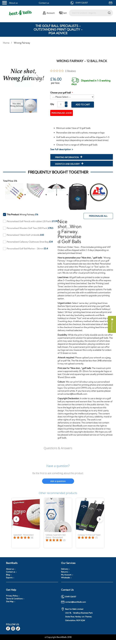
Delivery (64, 569)
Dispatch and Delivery (67, 164)
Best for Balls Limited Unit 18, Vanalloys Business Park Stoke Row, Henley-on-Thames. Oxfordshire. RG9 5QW (77, 614)
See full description (60, 149)
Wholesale (65, 578)
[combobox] (91, 13)
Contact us (44, 3)
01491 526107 (82, 2)
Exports (9, 578)
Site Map (10, 601)
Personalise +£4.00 (62, 113)
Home (6, 42)
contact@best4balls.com (73, 602)
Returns (64, 572)
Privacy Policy (12, 596)
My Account (66, 575)
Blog (8, 575)
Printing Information (67, 157)
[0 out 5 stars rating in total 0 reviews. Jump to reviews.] (63, 71)
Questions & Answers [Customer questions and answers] (58, 448)
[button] (38, 78)
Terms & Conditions (14, 599)
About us (13, 3)
